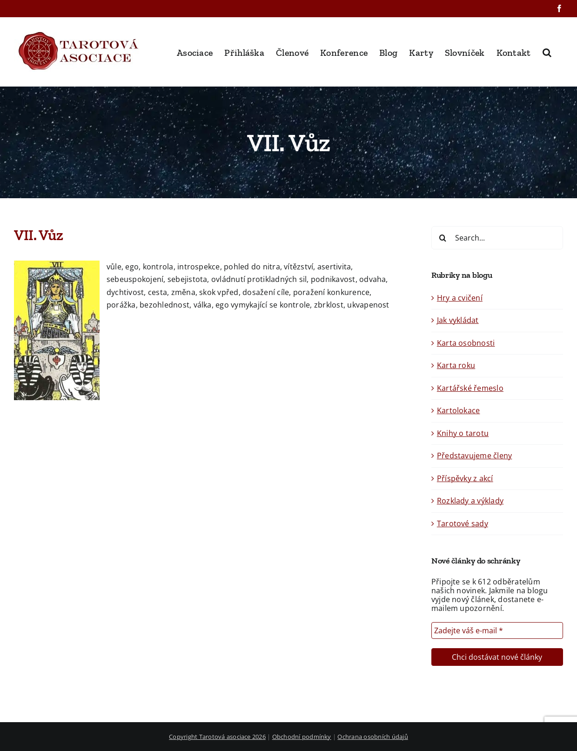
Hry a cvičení (460, 298)
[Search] (443, 237)
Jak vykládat (458, 320)
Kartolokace (458, 410)
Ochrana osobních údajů (372, 736)
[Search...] (497, 237)
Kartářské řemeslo (470, 388)
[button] (547, 51)
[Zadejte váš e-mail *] (497, 630)
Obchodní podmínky (301, 736)
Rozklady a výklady (470, 501)
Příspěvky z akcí (465, 478)
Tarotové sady (462, 523)
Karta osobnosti (466, 343)
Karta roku (456, 365)
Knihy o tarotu (463, 433)
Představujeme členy (474, 455)
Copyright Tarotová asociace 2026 (217, 736)
